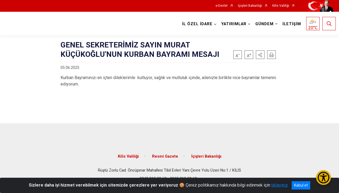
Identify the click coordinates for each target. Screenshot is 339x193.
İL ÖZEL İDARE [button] (196, 24)
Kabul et (301, 185)
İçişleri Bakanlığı (250, 6)
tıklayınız (279, 185)
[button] (260, 54)
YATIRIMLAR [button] (233, 24)
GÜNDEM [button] (264, 24)
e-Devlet (222, 6)
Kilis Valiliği (280, 6)
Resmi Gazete (165, 153)
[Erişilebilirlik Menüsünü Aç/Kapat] (323, 177)
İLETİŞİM (291, 24)
